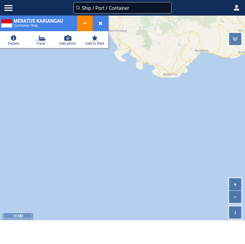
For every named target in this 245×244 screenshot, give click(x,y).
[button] (236, 8)
